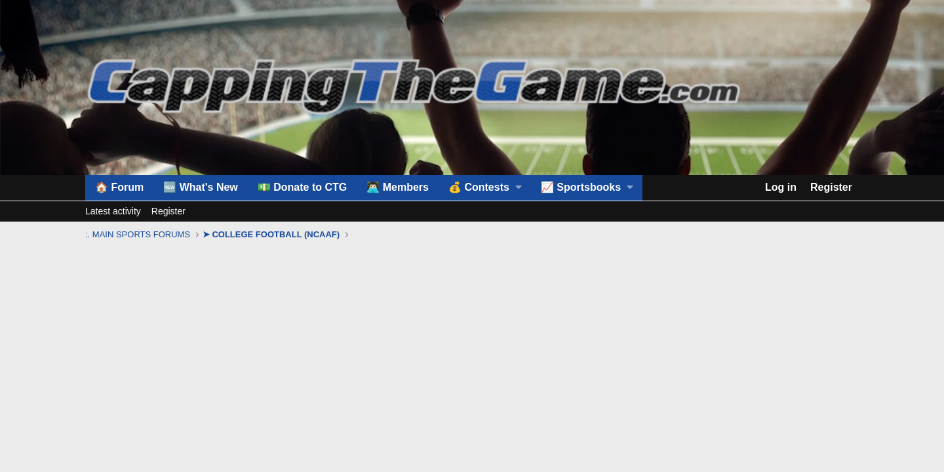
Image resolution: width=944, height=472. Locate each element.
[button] (485, 187)
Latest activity (113, 211)
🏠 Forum (119, 187)
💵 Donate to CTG (302, 187)
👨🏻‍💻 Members (397, 187)
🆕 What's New (200, 187)
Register (168, 211)
